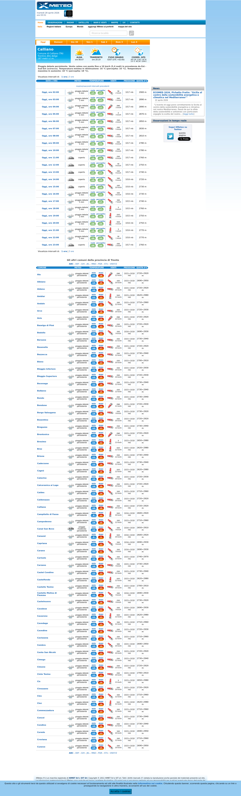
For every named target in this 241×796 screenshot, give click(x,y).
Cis (38, 681)
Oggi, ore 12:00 (50, 165)
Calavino (42, 478)
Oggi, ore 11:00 (50, 157)
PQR (100, 264)
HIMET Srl (74, 778)
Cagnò (40, 471)
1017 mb (129, 92)
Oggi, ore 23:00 (50, 245)
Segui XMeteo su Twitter (178, 128)
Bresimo (41, 442)
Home (40, 22)
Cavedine (42, 630)
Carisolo (41, 558)
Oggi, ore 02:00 (50, 92)
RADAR (70, 22)
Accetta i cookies (121, 791)
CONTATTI (135, 22)
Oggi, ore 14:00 (50, 179)
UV (124, 22)
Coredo (41, 732)
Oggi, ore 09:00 (50, 143)
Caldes (40, 492)
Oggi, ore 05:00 (50, 114)
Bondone (42, 405)
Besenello (42, 347)
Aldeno (41, 289)
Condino (41, 725)
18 (92, 180)
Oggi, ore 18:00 (50, 208)
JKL (88, 264)
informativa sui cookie (150, 783)
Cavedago (42, 623)
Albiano (41, 282)
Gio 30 (74, 42)
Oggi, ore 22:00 (50, 237)
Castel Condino (45, 572)
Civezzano (42, 689)
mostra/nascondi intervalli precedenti (92, 86)
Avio (39, 318)
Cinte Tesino (43, 674)
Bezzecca (42, 354)
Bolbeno (41, 391)
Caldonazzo (43, 500)
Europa (69, 27)
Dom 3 (119, 42)
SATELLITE (83, 22)
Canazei (41, 536)
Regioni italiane (54, 27)
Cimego (41, 659)
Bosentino (42, 420)
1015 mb (129, 201)
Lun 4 (134, 42)
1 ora (64, 77)
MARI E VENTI (100, 22)
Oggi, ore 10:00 (50, 150)
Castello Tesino (45, 587)
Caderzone (43, 463)
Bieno (40, 362)
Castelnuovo (44, 601)
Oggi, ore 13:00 (50, 172)
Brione (40, 456)
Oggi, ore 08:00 (50, 136)
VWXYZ (113, 264)
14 (101, 341)
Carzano (41, 565)
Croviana (42, 739)
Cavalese (42, 609)
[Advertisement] (139, 9)
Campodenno (44, 521)
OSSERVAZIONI (55, 22)
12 (101, 305)
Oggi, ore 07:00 (50, 128)
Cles (39, 696)
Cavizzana (42, 638)
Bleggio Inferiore (46, 369)
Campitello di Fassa (48, 514)
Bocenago (42, 383)
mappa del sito (125, 27)
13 (93, 283)
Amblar (41, 296)
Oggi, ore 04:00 (50, 107)
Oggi (43, 42)
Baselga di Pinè (45, 325)
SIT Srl (84, 778)
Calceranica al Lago (47, 485)
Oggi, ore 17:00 (50, 201)
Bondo (40, 398)
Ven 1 (90, 42)
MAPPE (114, 22)
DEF (77, 264)
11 (93, 297)
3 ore (71, 77)
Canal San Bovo (45, 529)
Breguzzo (42, 427)
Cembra (41, 645)
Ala (39, 274)
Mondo (80, 27)
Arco (39, 311)
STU (106, 264)
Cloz (39, 703)
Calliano (41, 507)
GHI (83, 264)
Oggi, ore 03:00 (50, 99)
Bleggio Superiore (47, 376)
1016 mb (129, 179)
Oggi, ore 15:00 (50, 187)
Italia (40, 27)
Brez (39, 449)
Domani (58, 42)
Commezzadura (45, 710)
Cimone (41, 667)
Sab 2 (104, 42)
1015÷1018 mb (129, 274)
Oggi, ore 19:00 (50, 216)
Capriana (42, 543)
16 (92, 115)
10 (93, 334)
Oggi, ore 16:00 (50, 194)
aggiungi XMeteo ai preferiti (100, 27)
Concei (40, 718)
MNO (93, 264)
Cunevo (41, 747)
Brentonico (43, 434)
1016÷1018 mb (129, 333)
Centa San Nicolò (46, 652)
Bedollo (41, 333)
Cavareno (42, 616)
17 (92, 93)
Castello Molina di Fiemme (47, 594)
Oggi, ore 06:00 (50, 121)
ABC (71, 264)
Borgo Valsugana (46, 412)
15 (93, 275)
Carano (41, 551)
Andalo (41, 303)
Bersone (41, 340)
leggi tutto (188, 114)
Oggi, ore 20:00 (50, 223)
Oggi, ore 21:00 (50, 230)
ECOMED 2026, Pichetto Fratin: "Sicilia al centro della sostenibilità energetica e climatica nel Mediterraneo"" (177, 95)
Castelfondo (43, 580)
